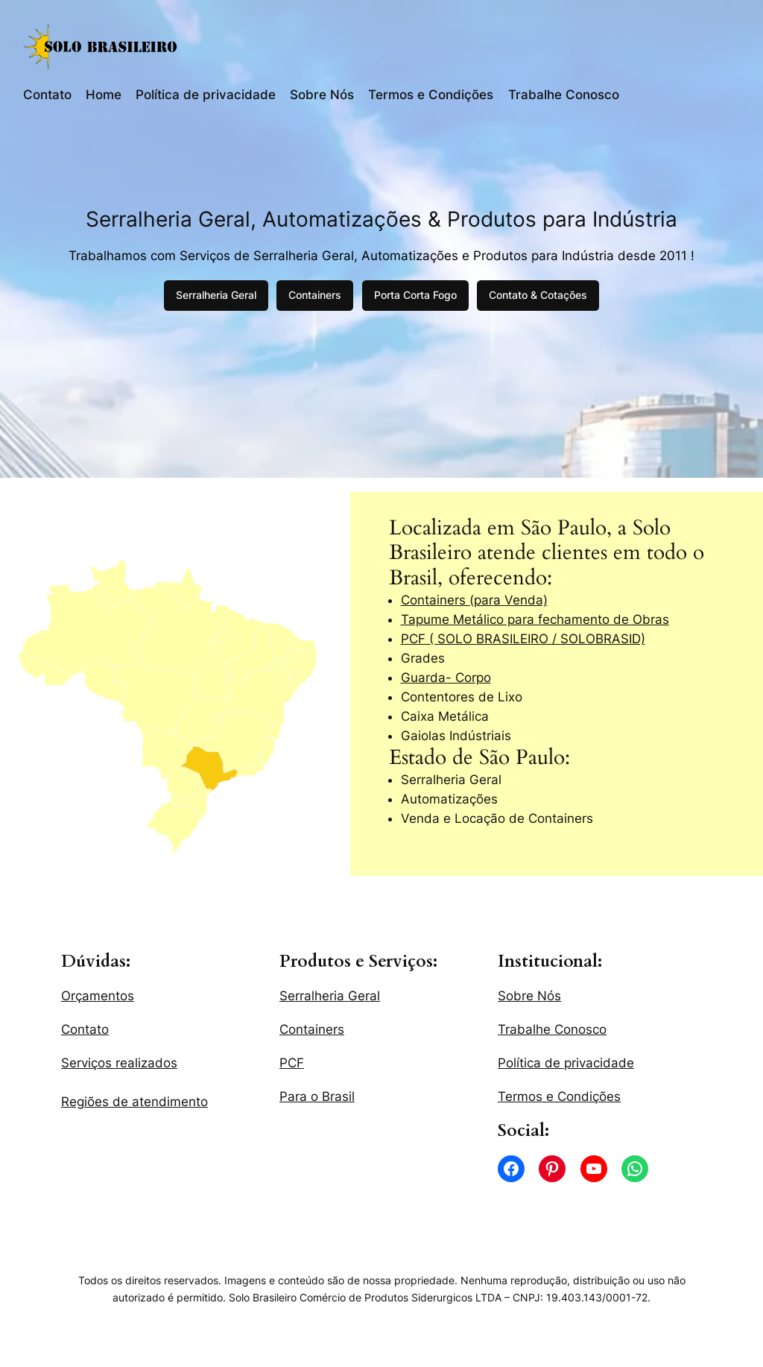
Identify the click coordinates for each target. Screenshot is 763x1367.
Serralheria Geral (216, 294)
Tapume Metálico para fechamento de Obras (535, 619)
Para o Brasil (317, 1096)
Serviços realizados (119, 1062)
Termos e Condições (430, 94)
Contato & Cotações (538, 294)
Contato (47, 94)
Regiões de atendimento (134, 1101)
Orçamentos (97, 995)
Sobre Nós (322, 94)
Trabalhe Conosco (563, 94)
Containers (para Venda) (474, 600)
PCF (291, 1062)
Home (103, 94)
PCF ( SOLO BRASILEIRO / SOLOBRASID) (523, 638)
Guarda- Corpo (446, 677)
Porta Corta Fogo (415, 294)
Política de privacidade (206, 94)
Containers (314, 294)
